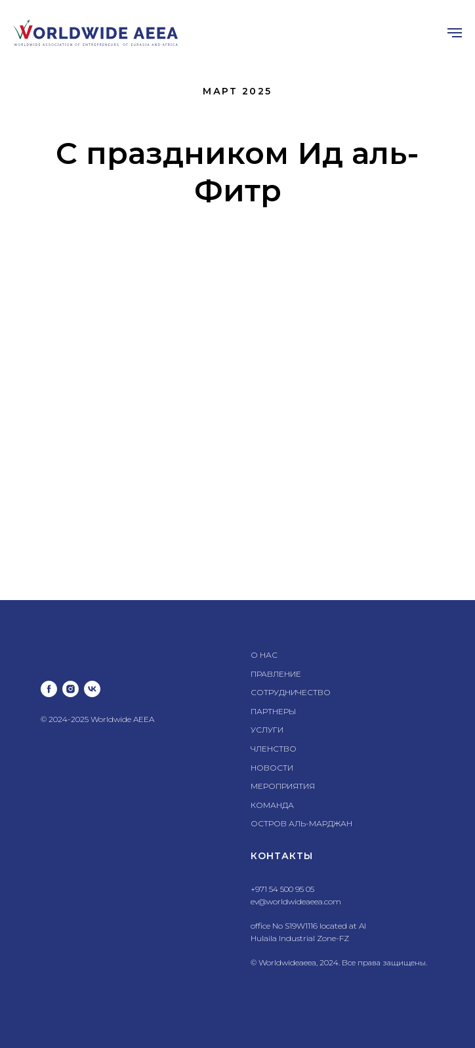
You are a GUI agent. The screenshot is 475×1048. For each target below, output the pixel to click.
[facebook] (49, 689)
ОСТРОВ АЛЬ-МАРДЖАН (301, 823)
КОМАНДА (272, 805)
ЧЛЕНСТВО (274, 749)
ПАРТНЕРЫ (273, 711)
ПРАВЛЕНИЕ (276, 674)
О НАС (264, 655)
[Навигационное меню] (454, 32)
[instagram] (70, 689)
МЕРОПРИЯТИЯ (283, 786)
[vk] (92, 689)
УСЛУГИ (267, 730)
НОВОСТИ (272, 768)
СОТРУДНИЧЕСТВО (291, 692)
